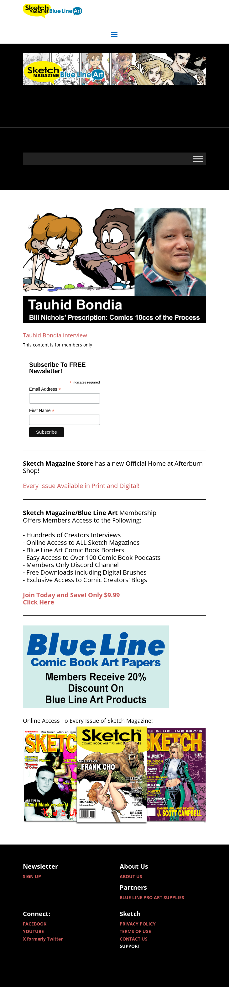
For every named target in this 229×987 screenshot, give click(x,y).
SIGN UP (32, 876)
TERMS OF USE (135, 931)
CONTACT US (134, 939)
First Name (42, 411)
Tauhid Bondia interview (55, 335)
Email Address (45, 389)
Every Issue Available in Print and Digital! (81, 485)
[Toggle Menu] (198, 159)
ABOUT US (131, 876)
